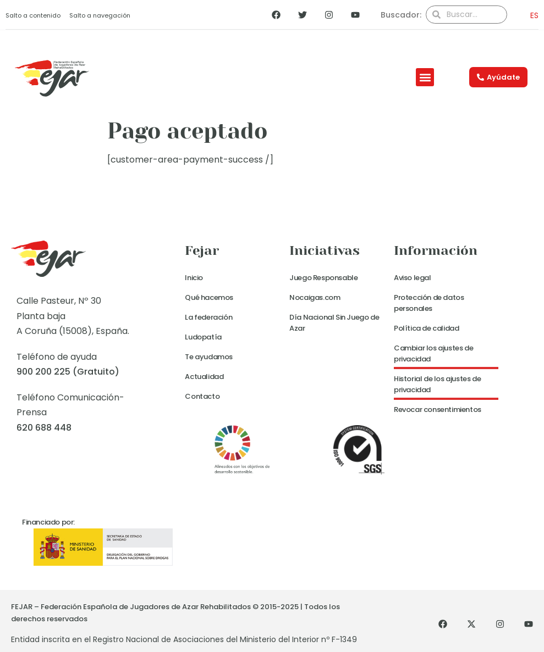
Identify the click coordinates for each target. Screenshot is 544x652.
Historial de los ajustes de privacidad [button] (437, 384)
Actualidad (204, 376)
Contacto (202, 396)
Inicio (194, 277)
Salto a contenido (33, 15)
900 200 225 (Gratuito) (68, 371)
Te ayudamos (209, 357)
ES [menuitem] (534, 15)
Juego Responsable (323, 277)
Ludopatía (203, 337)
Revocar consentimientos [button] (437, 409)
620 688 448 (44, 427)
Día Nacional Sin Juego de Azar (334, 322)
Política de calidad (426, 328)
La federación (208, 317)
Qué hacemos (209, 297)
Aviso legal (412, 277)
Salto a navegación (99, 15)
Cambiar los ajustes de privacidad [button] (433, 353)
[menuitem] (531, 15)
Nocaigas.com (314, 297)
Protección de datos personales (429, 303)
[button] (425, 77)
